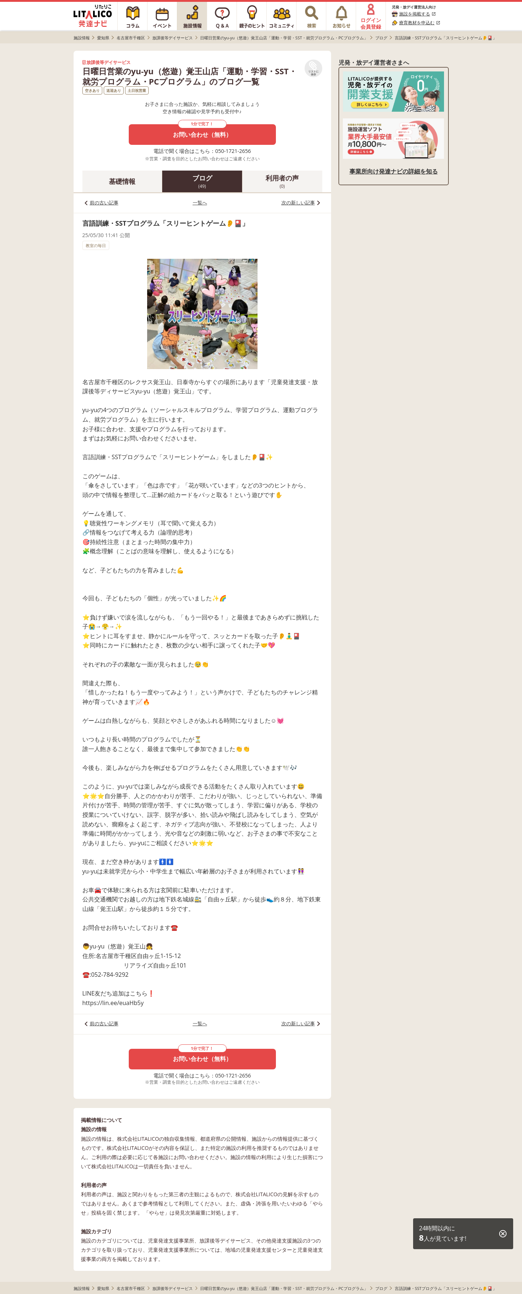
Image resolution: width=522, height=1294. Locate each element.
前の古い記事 (104, 202)
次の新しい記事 (298, 202)
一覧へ (200, 202)
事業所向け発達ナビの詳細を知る (393, 171)
